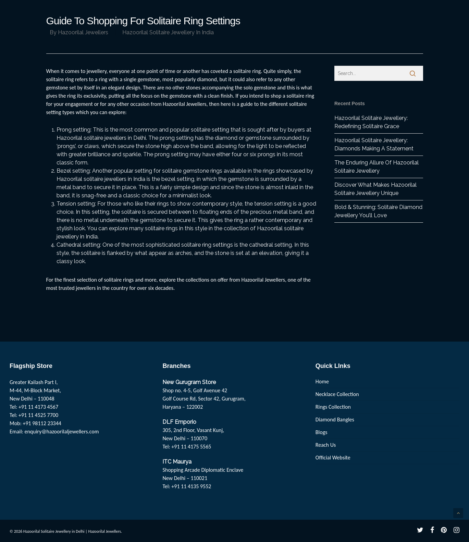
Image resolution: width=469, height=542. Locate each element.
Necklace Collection (337, 394)
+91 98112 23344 (42, 423)
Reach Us (326, 445)
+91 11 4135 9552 (191, 486)
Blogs (322, 432)
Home (322, 381)
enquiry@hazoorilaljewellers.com (62, 431)
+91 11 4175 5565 (191, 446)
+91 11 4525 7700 (38, 415)
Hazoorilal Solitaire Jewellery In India (168, 32)
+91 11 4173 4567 (38, 407)
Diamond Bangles (335, 419)
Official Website (333, 457)
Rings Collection (333, 407)
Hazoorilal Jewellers (83, 32)
